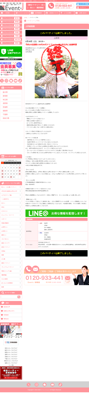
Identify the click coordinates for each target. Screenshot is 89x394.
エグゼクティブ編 (6, 197)
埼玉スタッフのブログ (11, 350)
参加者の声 (7, 308)
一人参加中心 (5, 200)
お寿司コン (4, 228)
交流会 (3, 252)
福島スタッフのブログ (11, 364)
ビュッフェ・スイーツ (7, 217)
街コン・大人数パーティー (8, 189)
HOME (25, 17)
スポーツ (3, 220)
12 (2, 172)
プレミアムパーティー (7, 268)
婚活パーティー (5, 264)
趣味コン (3, 236)
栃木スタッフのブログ (11, 352)
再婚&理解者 (5, 224)
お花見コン (4, 232)
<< (6, 162)
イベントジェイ (11, 18)
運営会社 (6, 320)
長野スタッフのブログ (11, 356)
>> (16, 162)
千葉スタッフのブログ (11, 360)
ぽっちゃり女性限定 (7, 284)
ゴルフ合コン (5, 240)
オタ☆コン (4, 212)
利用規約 (6, 316)
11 (19, 169)
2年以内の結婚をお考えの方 (9, 193)
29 (11, 178)
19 (2, 175)
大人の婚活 (4, 280)
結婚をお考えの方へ (9, 312)
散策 (2, 288)
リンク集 (11, 367)
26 (2, 178)
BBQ (2, 208)
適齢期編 (3, 276)
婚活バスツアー (5, 244)
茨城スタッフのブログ (11, 358)
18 (19, 172)
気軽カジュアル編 (6, 272)
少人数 (3, 260)
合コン (3, 204)
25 (19, 175)
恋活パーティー (5, 248)
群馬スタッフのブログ (11, 354)
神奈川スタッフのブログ (11, 362)
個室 (2, 256)
